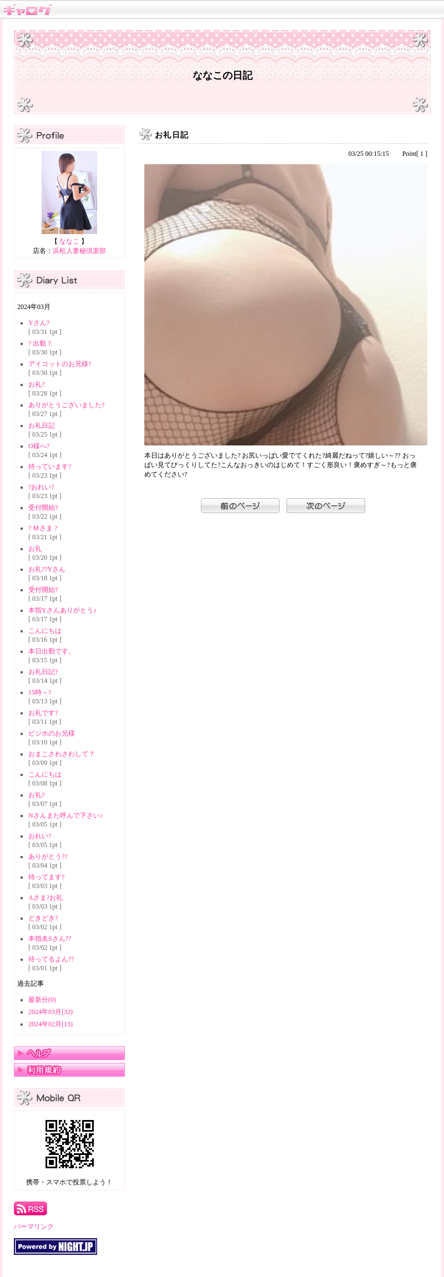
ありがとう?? (48, 856)
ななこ (69, 241)
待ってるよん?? (51, 959)
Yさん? (38, 323)
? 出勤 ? (39, 343)
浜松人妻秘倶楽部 (79, 251)
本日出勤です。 (51, 651)
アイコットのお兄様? (59, 364)
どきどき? (43, 918)
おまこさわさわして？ (61, 754)
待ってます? (46, 877)
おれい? (39, 836)
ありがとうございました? (66, 405)
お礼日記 (41, 425)
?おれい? (41, 487)
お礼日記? (43, 672)
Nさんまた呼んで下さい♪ (65, 815)
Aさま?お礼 (45, 897)
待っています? (49, 466)
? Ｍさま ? (43, 528)
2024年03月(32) (50, 1012)
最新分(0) (42, 1000)
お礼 (35, 549)
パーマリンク (34, 1226)
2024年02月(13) (50, 1024)
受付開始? (43, 507)
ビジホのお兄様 (51, 733)
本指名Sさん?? (49, 938)
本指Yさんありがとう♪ (62, 610)
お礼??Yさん (46, 569)
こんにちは (45, 631)
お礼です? (43, 713)
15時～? (39, 692)
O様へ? (38, 446)
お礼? (36, 384)
